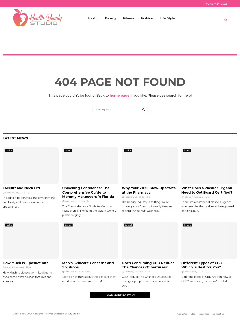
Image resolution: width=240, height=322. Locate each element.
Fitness (128, 18)
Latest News (15, 138)
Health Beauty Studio (68, 313)
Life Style (167, 18)
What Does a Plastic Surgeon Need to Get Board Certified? (206, 190)
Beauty (110, 18)
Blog (193, 313)
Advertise (204, 313)
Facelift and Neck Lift (21, 188)
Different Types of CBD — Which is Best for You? (204, 265)
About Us (182, 313)
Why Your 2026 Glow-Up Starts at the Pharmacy (149, 190)
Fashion (147, 18)
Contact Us (218, 313)
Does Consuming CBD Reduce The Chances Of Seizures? (148, 265)
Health (93, 18)
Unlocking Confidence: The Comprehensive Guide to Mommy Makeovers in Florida (88, 192)
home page (120, 95)
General (128, 225)
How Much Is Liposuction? (25, 263)
